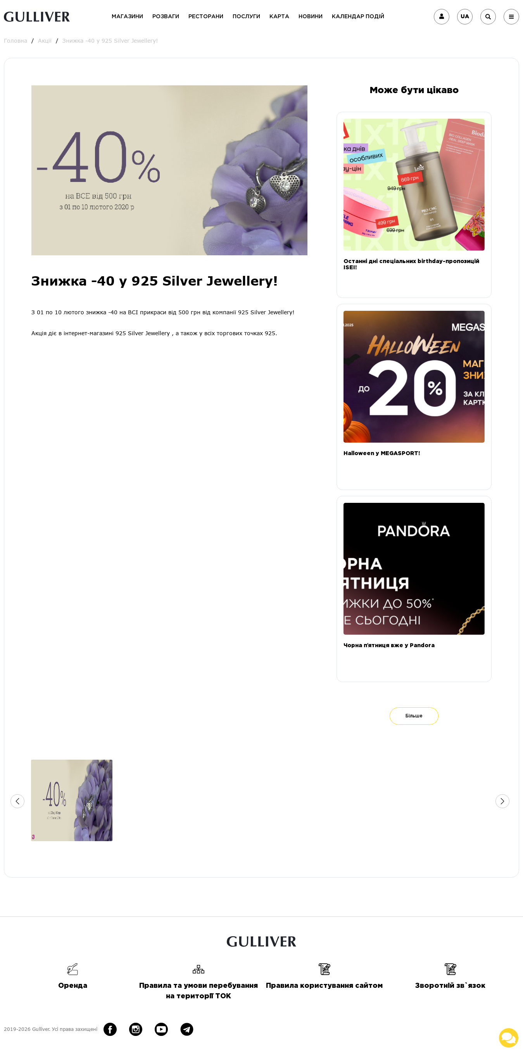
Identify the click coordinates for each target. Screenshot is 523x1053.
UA (465, 16)
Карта (279, 16)
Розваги (165, 16)
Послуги (246, 16)
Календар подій (358, 16)
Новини (311, 16)
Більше (414, 716)
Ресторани (205, 16)
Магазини (127, 16)
